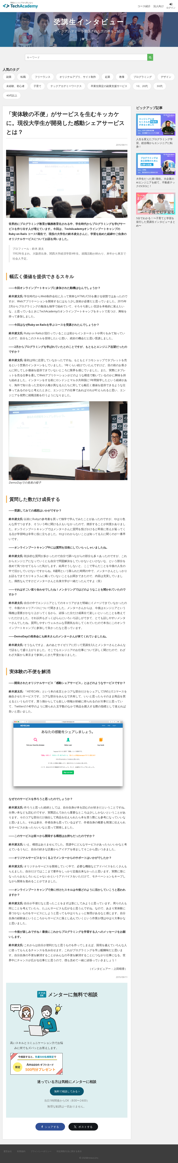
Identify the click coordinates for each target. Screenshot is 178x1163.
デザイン (166, 76)
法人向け (158, 6)
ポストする (83, 1126)
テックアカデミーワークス (66, 86)
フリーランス (42, 76)
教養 (121, 76)
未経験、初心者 (15, 86)
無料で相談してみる (66, 1091)
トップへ (89, 39)
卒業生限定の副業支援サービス (109, 86)
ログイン (170, 6)
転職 (23, 76)
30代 (160, 86)
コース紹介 (144, 6)
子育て (37, 86)
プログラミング (143, 76)
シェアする (50, 1126)
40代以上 (11, 95)
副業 (8, 76)
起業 (107, 76)
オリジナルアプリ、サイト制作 (77, 76)
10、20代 (142, 86)
